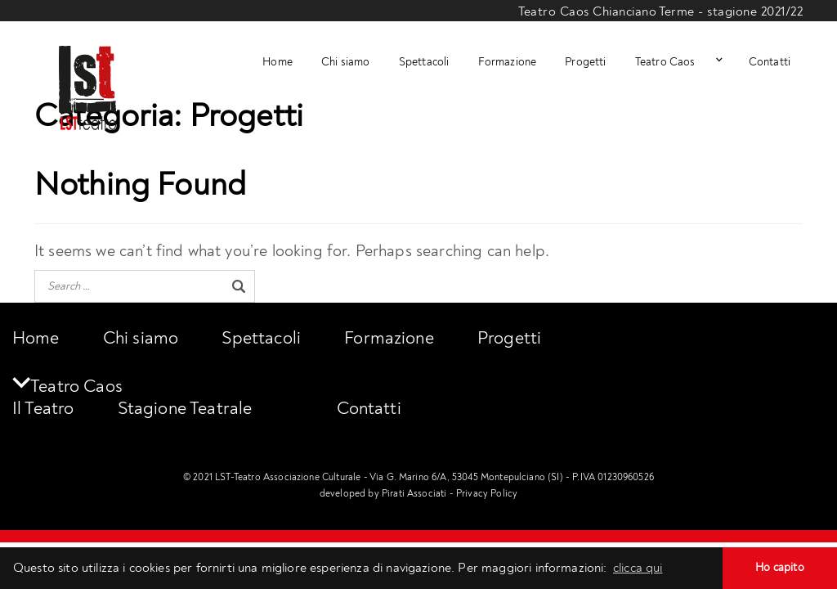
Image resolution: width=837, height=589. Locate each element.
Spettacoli (424, 62)
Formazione (507, 62)
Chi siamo (345, 62)
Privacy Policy (486, 493)
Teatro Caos (665, 62)
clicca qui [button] (638, 567)
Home (277, 62)
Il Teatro (43, 408)
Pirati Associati (414, 493)
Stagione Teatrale (185, 408)
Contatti (769, 62)
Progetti (585, 62)
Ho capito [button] (779, 567)
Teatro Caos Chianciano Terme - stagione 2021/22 (660, 11)
